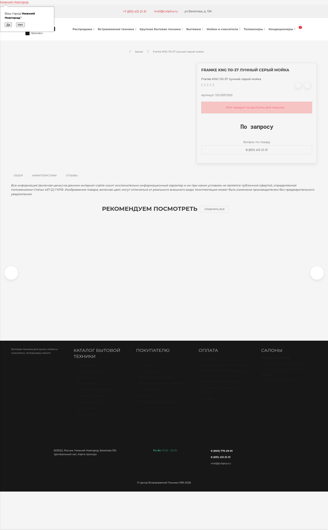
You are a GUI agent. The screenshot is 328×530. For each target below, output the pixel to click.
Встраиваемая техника (117, 29)
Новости (144, 400)
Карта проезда (87, 456)
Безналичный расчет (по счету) (224, 369)
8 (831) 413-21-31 (257, 150)
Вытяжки (195, 29)
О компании (147, 394)
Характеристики (44, 175)
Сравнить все (214, 209)
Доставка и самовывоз (155, 382)
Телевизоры (255, 29)
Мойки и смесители (223, 29)
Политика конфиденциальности (162, 388)
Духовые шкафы (88, 369)
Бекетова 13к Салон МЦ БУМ (284, 368)
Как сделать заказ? (152, 375)
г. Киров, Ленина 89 (278, 384)
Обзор (18, 175)
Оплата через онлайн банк (221, 386)
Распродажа (84, 29)
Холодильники (87, 388)
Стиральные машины (92, 400)
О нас (142, 363)
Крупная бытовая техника (161, 29)
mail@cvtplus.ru (166, 11)
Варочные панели (89, 375)
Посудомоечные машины (95, 394)
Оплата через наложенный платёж (221, 395)
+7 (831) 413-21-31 (134, 11)
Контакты (145, 369)
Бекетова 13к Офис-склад (282, 374)
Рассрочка (209, 403)
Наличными (210, 363)
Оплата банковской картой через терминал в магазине (226, 378)
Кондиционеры (282, 29)
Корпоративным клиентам (158, 406)
